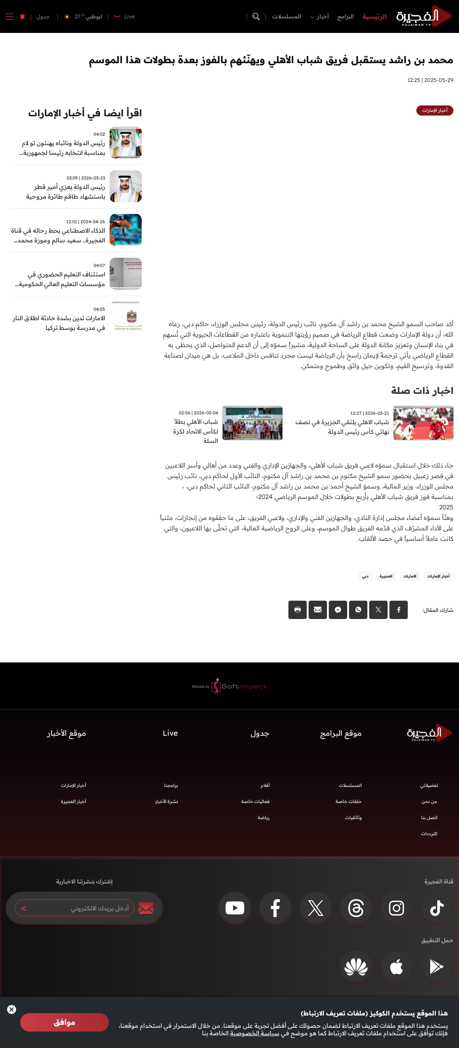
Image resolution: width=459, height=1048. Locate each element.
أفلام (265, 786)
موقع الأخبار (66, 734)
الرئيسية (374, 16)
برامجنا (171, 786)
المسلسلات (286, 16)
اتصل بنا (429, 818)
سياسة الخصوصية (254, 1033)
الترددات (429, 834)
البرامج (345, 16)
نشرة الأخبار (166, 802)
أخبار (323, 16)
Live (170, 734)
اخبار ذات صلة (421, 390)
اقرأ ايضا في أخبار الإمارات (82, 113)
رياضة (264, 818)
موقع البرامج (341, 734)
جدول (43, 16)
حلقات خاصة (349, 802)
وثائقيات (353, 818)
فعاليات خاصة (255, 802)
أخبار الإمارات (73, 786)
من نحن (429, 802)
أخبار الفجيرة (73, 802)
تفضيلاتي (429, 786)
